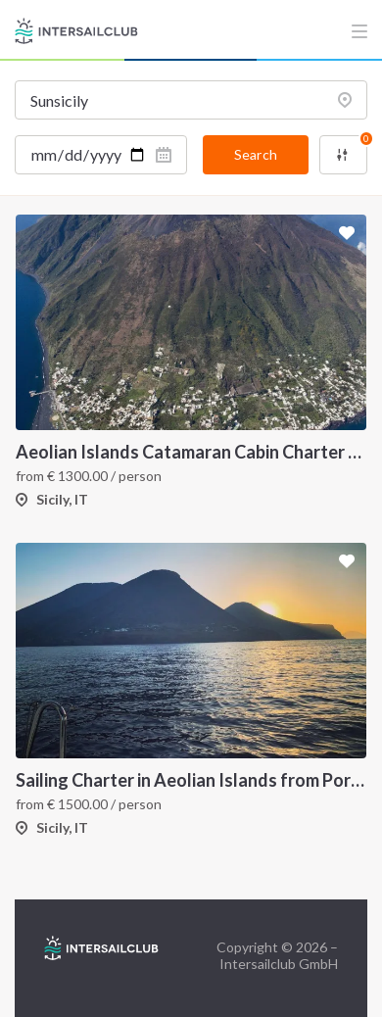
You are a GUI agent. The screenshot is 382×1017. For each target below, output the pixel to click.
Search (255, 154)
